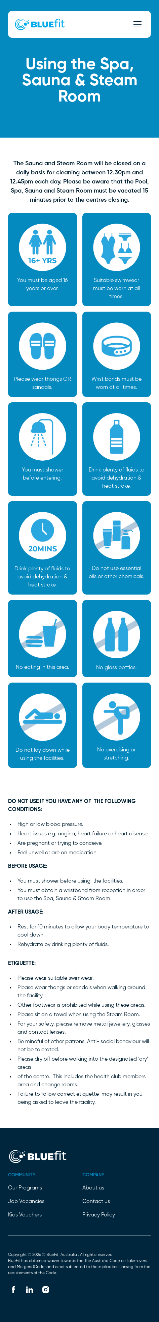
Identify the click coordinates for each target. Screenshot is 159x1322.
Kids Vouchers (25, 1215)
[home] (38, 24)
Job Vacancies (26, 1201)
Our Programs (25, 1188)
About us (93, 1188)
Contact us (96, 1201)
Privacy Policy (98, 1215)
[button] (136, 24)
